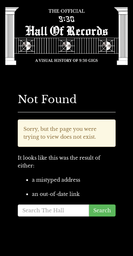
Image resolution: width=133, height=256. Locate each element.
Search (102, 210)
